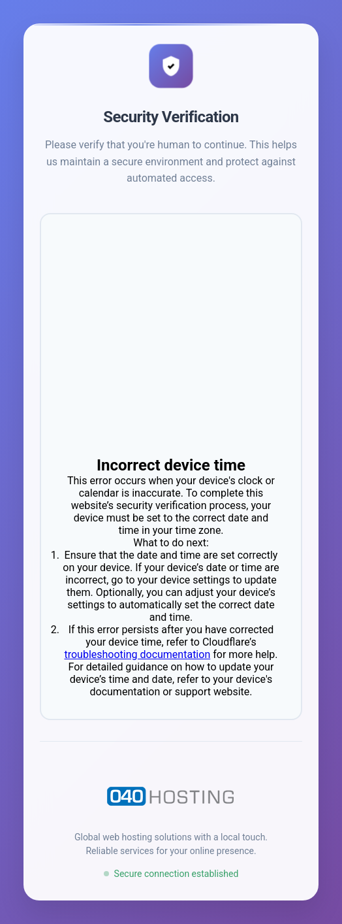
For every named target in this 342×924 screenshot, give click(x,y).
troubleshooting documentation (137, 654)
